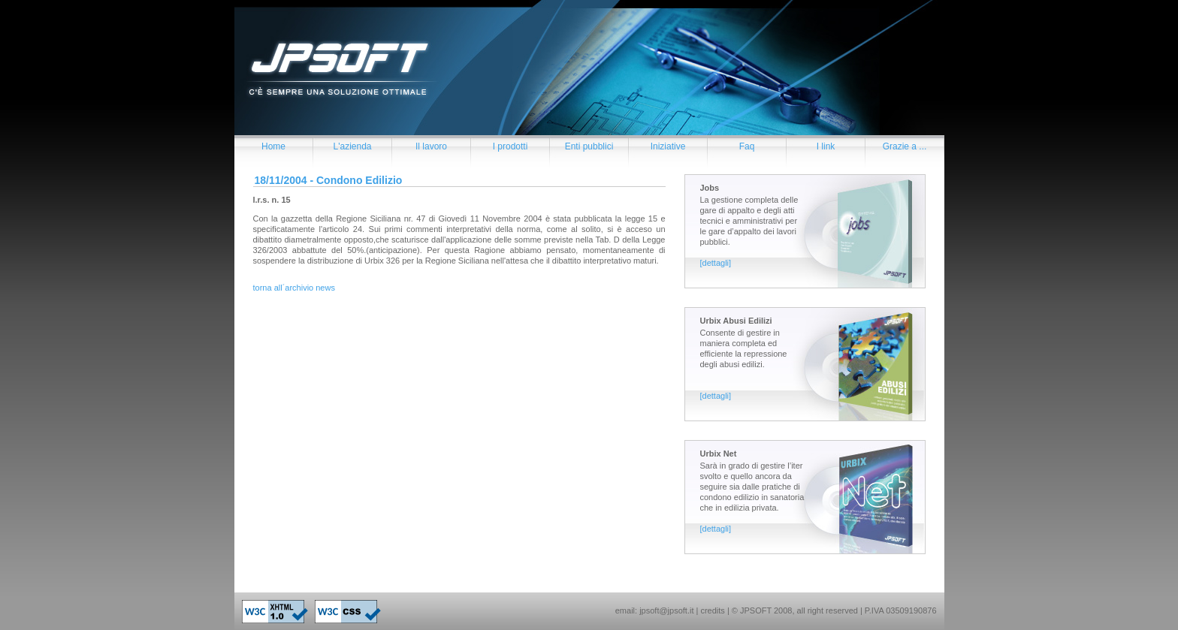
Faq (747, 146)
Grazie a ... (905, 146)
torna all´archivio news (294, 287)
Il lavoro (431, 146)
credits (712, 610)
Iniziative (668, 146)
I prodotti (510, 146)
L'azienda (353, 146)
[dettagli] (716, 262)
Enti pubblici (589, 146)
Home (273, 146)
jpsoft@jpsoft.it (666, 610)
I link (826, 146)
